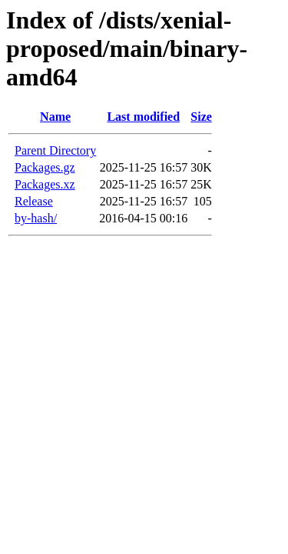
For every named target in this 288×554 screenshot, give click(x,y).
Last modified (143, 116)
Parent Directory (55, 150)
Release (34, 201)
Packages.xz (45, 184)
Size (201, 116)
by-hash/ (36, 218)
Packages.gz (45, 167)
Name (55, 116)
